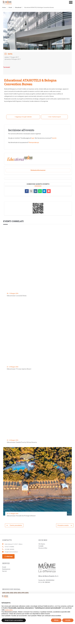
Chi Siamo (41, 544)
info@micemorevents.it (11, 552)
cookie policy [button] (8, 610)
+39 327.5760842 (9, 546)
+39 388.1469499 (9, 549)
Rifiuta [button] (56, 620)
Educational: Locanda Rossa (16, 296)
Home (4, 7)
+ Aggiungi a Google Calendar (22, 117)
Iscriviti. (54, 138)
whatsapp (8, 556)
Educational (18, 7)
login (32, 138)
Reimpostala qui (34, 143)
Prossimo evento (65, 525)
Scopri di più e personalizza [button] (14, 620)
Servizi (4, 571)
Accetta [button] (67, 620)
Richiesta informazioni (38, 170)
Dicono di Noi (42, 548)
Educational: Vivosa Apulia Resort (19, 369)
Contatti (40, 546)
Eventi (10, 7)
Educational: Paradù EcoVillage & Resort (21, 516)
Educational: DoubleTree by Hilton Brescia (22, 443)
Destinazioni (6, 569)
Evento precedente (13, 525)
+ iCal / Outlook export (54, 117)
